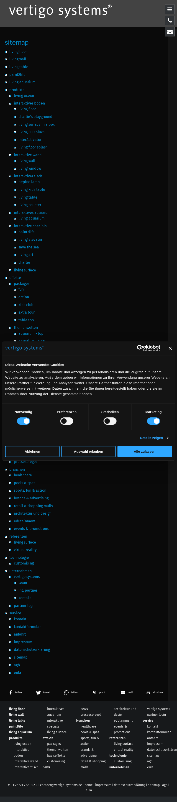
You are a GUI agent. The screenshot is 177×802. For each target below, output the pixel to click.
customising (56, 761)
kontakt (152, 726)
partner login (156, 715)
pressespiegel (90, 715)
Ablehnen (32, 451)
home (89, 785)
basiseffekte (56, 756)
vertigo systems (158, 709)
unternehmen (119, 767)
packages (54, 744)
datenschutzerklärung (129, 785)
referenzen (117, 738)
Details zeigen (151, 438)
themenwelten (57, 750)
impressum (155, 744)
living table (17, 721)
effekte (48, 738)
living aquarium (20, 732)
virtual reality (123, 750)
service (148, 721)
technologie (118, 756)
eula (150, 767)
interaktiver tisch (26, 767)
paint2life (16, 726)
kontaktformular (159, 732)
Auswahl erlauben (88, 451)
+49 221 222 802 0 (25, 785)
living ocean (22, 744)
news (46, 767)
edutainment (123, 721)
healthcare (88, 726)
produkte (16, 738)
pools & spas (89, 732)
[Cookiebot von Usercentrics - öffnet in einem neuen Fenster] (140, 348)
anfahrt (152, 738)
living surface (57, 732)
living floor (17, 709)
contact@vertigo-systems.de (61, 785)
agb (149, 761)
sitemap (153, 756)
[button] (14, 693)
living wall (16, 715)
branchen (83, 721)
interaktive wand (26, 761)
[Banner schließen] (170, 348)
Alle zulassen (144, 451)
